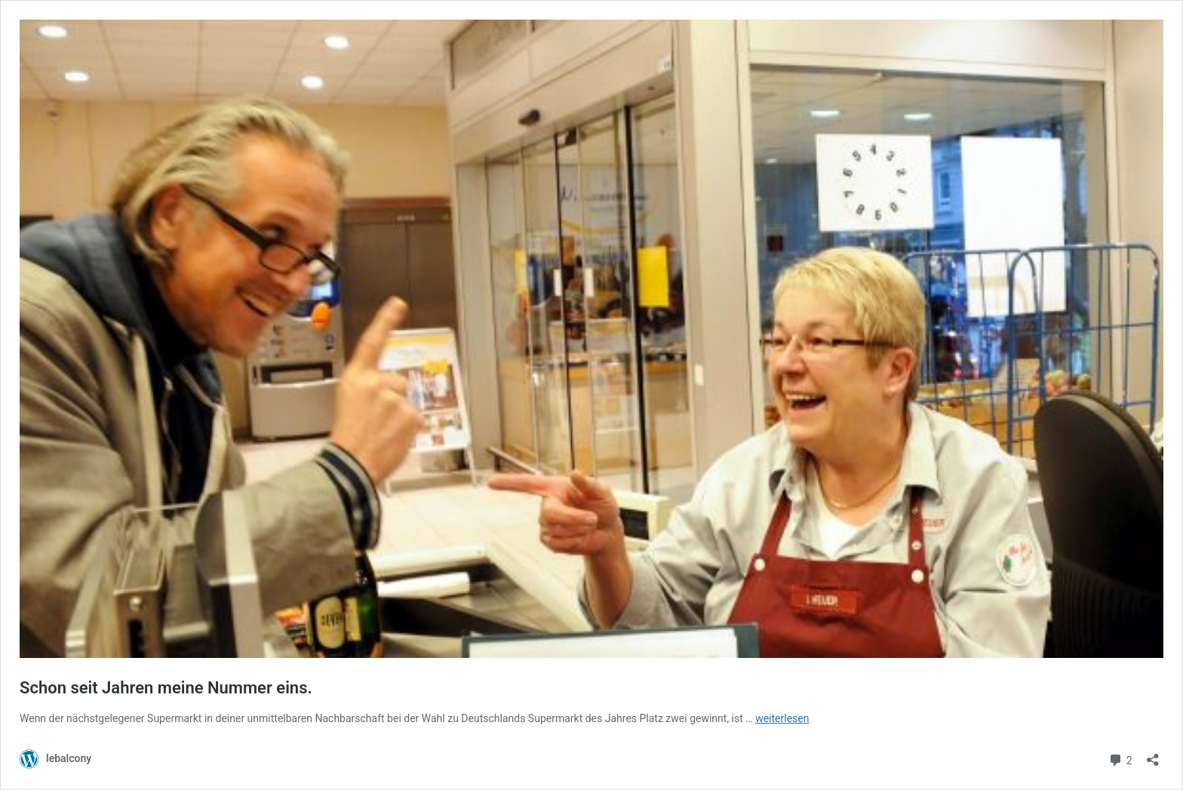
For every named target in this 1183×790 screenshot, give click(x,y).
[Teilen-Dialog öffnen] (1152, 755)
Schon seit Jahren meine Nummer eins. (166, 687)
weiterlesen (782, 718)
